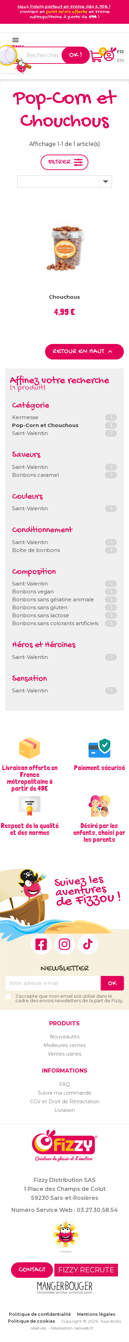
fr (120, 51)
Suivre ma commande (65, 1093)
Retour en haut (83, 351)
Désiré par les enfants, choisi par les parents (99, 832)
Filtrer (59, 162)
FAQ (64, 1084)
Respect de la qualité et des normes (29, 829)
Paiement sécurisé (99, 767)
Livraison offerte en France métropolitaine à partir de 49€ (29, 777)
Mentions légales (96, 1314)
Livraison (64, 1110)
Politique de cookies (31, 1321)
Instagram (64, 944)
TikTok (88, 944)
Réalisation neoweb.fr (72, 1328)
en (120, 60)
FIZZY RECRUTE (86, 1270)
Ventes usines (64, 1054)
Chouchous (64, 297)
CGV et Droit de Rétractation (64, 1101)
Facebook (41, 944)
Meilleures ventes (64, 1045)
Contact (32, 1270)
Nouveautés (64, 1037)
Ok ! (75, 55)
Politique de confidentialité (40, 1314)
